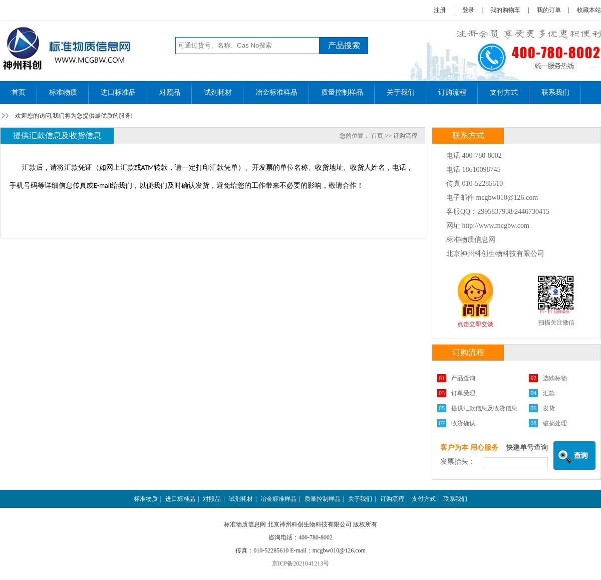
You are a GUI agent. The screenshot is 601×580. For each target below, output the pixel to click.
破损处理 (555, 423)
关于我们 (401, 92)
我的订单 (549, 10)
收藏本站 (589, 10)
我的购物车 (505, 10)
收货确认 (463, 423)
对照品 (169, 92)
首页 (19, 92)
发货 (549, 408)
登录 (468, 10)
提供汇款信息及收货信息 (484, 408)
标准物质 (63, 92)
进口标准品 (118, 92)
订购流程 (452, 92)
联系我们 (555, 92)
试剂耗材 (218, 92)
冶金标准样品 (276, 92)
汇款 (549, 393)
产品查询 (463, 378)
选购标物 (555, 378)
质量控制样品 (342, 92)
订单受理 (463, 393)
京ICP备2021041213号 (301, 563)
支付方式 (504, 92)
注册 (440, 10)
